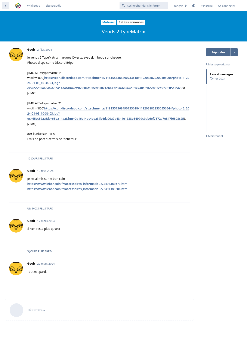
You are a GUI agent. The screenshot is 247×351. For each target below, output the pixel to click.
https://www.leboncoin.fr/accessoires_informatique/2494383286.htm (77, 189)
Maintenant (214, 136)
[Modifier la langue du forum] (179, 6)
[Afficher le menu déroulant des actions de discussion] (234, 52)
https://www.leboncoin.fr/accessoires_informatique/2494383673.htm (77, 184)
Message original (218, 64)
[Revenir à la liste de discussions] (5, 5)
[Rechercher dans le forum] (144, 5)
